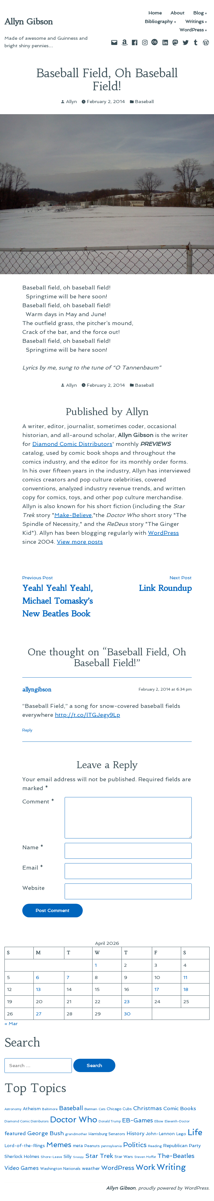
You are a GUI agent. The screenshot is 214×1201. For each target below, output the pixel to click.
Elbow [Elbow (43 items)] (158, 1121)
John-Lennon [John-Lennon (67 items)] (160, 1133)
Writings (194, 22)
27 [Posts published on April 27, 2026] (39, 1014)
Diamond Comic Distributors (72, 444)
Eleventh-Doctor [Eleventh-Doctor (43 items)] (177, 1121)
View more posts (80, 541)
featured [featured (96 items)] (15, 1133)
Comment (38, 801)
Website (33, 888)
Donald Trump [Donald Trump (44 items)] (110, 1121)
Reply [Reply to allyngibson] (27, 730)
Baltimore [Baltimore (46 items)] (50, 1109)
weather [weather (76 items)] (91, 1168)
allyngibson (36, 689)
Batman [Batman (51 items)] (90, 1109)
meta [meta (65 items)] (78, 1145)
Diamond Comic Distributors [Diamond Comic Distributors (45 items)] (26, 1121)
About (177, 13)
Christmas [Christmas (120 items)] (147, 1108)
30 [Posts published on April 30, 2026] (127, 1014)
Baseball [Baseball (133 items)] (71, 1108)
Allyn (71, 101)
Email (32, 867)
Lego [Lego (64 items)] (181, 1133)
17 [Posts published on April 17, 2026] (156, 989)
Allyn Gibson (28, 22)
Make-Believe (73, 515)
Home (155, 13)
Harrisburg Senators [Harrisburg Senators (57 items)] (107, 1134)
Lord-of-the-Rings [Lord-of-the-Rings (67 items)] (24, 1145)
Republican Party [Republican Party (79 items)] (182, 1145)
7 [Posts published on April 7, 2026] (68, 977)
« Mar (11, 1023)
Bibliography (159, 22)
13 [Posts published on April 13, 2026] (38, 989)
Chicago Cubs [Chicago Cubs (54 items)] (119, 1109)
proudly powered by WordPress (173, 1188)
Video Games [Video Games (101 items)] (21, 1168)
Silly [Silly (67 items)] (68, 1156)
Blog (198, 13)
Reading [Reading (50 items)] (155, 1146)
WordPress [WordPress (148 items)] (117, 1167)
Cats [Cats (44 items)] (102, 1109)
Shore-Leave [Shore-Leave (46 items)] (51, 1157)
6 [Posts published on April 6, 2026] (37, 977)
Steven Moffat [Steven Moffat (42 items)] (145, 1157)
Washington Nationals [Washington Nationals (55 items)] (60, 1168)
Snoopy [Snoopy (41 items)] (78, 1157)
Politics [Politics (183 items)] (135, 1145)
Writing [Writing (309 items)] (171, 1167)
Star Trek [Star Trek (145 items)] (99, 1155)
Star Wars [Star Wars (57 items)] (124, 1156)
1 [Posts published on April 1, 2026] (96, 965)
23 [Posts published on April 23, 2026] (127, 1001)
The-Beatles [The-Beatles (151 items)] (175, 1155)
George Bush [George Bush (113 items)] (45, 1133)
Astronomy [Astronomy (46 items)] (12, 1109)
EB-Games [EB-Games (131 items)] (137, 1120)
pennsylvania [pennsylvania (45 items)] (111, 1146)
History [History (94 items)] (135, 1133)
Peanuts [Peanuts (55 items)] (92, 1145)
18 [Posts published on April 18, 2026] (185, 989)
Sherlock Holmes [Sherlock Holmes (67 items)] (21, 1156)
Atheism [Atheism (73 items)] (32, 1108)
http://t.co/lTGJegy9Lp (87, 714)
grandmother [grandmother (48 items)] (76, 1134)
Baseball (144, 101)
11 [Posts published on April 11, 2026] (185, 977)
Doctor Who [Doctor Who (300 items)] (73, 1119)
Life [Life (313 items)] (195, 1132)
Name (32, 847)
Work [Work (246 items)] (145, 1167)
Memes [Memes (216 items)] (58, 1144)
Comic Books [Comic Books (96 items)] (179, 1108)
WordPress (191, 30)
